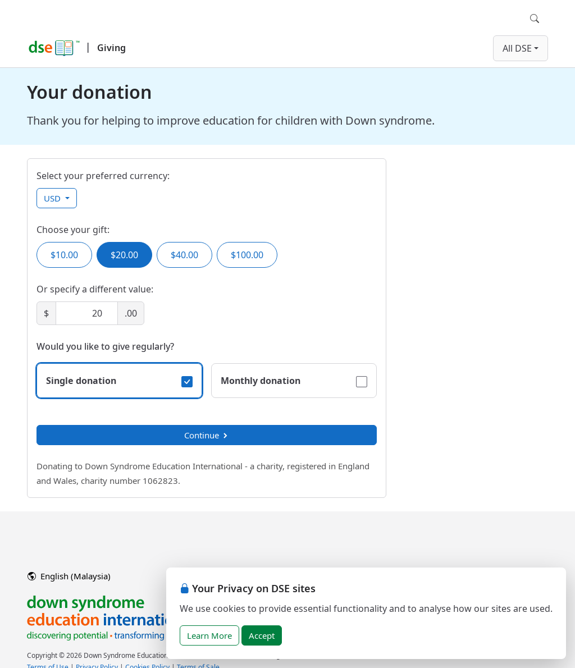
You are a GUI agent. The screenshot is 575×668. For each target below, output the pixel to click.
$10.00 (64, 255)
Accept (262, 635)
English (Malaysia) (69, 576)
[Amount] (87, 313)
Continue (206, 435)
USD (53, 198)
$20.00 (124, 255)
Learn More (209, 635)
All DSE (517, 48)
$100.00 (247, 255)
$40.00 (184, 255)
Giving (111, 48)
